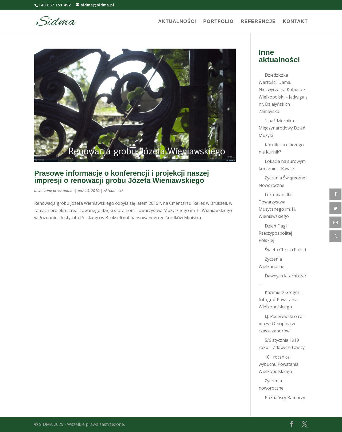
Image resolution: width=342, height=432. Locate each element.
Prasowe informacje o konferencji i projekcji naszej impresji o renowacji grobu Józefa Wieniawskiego (121, 176)
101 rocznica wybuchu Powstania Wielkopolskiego (278, 364)
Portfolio (218, 21)
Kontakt (295, 21)
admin (68, 190)
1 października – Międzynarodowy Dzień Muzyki (282, 128)
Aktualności (177, 21)
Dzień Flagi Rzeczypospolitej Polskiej (275, 233)
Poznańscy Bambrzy (285, 397)
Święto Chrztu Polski (285, 250)
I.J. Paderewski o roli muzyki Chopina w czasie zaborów (282, 323)
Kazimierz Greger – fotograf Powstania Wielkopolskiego (281, 299)
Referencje (258, 21)
